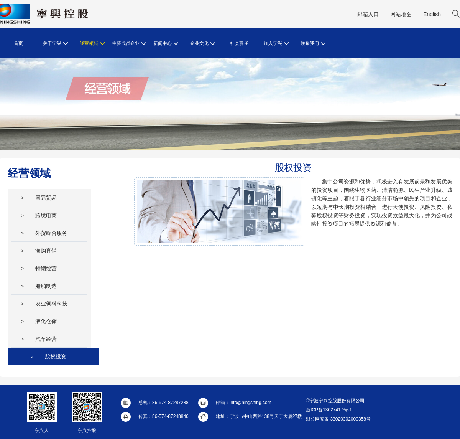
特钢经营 (39, 268)
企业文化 (202, 43)
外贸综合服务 (44, 233)
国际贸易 (39, 198)
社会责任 (239, 43)
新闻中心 (165, 43)
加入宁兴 (276, 43)
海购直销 (39, 251)
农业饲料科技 (44, 303)
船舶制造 (39, 286)
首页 (18, 43)
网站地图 (401, 14)
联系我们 (313, 43)
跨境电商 (39, 215)
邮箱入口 (368, 14)
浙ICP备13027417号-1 (329, 410)
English (432, 14)
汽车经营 (39, 339)
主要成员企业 (129, 43)
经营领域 (92, 43)
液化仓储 (39, 321)
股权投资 (48, 356)
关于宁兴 (55, 43)
